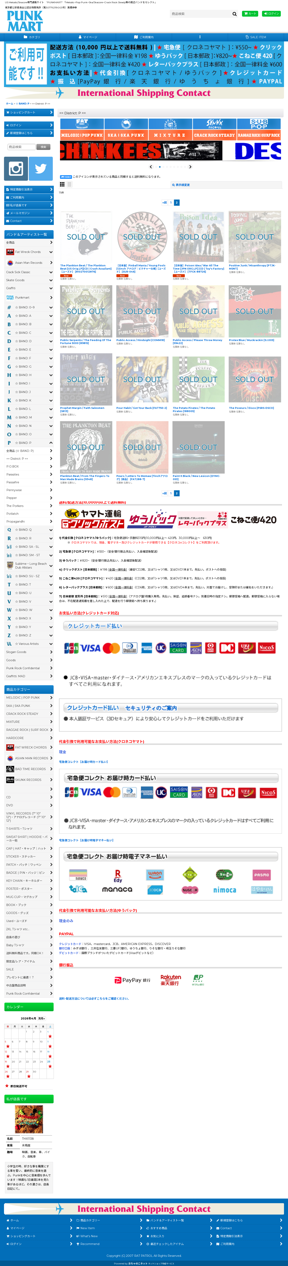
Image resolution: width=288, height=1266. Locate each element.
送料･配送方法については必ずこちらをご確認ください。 (94, 998)
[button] (200, 37)
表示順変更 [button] (181, 185)
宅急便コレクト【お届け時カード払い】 (84, 762)
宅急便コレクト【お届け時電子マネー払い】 (87, 840)
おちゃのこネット (138, 1263)
